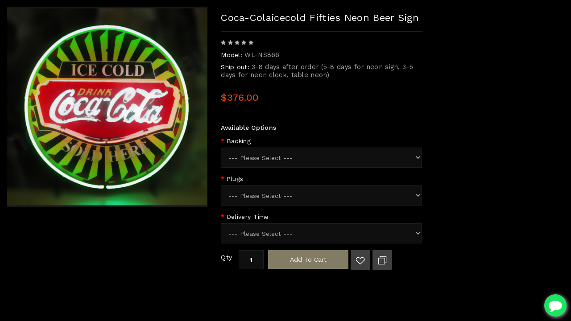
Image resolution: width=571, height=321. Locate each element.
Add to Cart (308, 259)
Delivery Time (248, 216)
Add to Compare (382, 260)
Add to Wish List (360, 260)
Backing (239, 140)
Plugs (235, 178)
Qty (226, 257)
